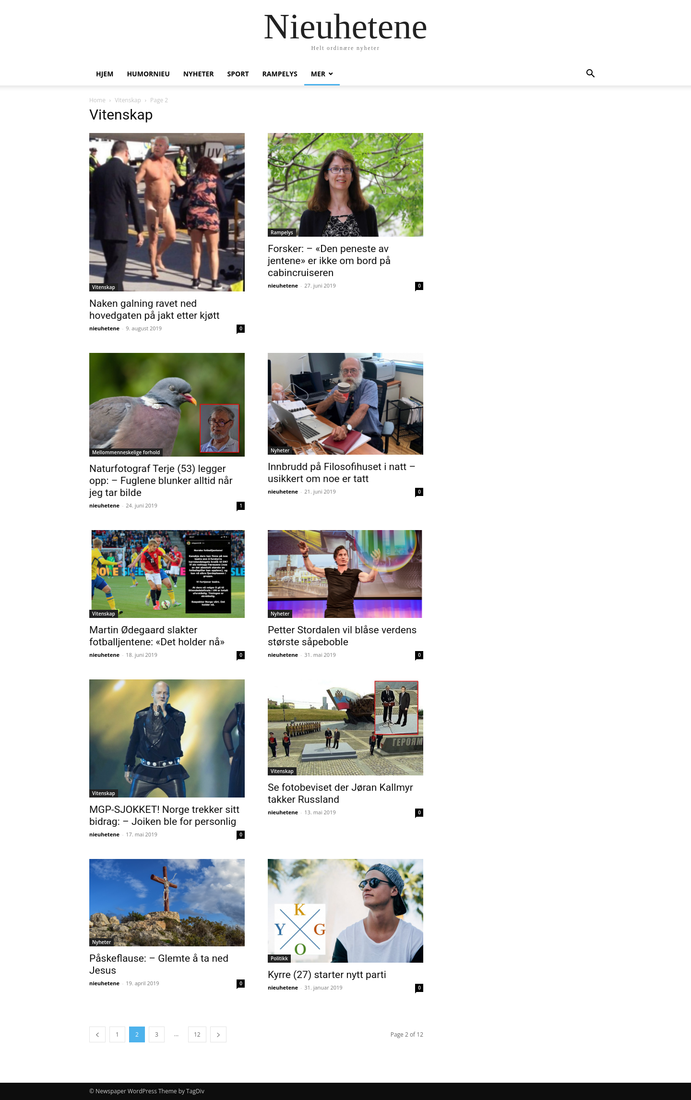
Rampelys (280, 73)
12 (197, 1034)
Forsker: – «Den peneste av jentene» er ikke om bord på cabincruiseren (329, 260)
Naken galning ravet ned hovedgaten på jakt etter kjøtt (154, 309)
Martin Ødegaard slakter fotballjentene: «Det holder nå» (157, 636)
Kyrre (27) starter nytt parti (327, 974)
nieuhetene (104, 328)
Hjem (104, 73)
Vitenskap (128, 100)
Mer (318, 73)
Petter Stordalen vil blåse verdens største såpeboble (342, 636)
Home (97, 100)
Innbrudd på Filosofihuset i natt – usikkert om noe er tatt (342, 472)
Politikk (279, 958)
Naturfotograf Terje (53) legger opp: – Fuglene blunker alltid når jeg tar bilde (161, 480)
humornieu (148, 73)
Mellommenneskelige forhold (126, 452)
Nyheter (198, 73)
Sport (238, 73)
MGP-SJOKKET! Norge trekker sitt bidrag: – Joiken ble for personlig (164, 815)
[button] (590, 74)
